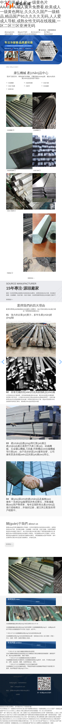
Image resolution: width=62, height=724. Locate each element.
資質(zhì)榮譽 (9, 34)
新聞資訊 (33, 34)
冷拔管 (27, 86)
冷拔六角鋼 (10, 86)
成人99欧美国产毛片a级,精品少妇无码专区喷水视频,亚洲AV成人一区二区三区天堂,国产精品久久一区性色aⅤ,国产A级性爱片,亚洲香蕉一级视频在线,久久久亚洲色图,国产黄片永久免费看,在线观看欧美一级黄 (30, 721)
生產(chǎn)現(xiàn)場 (24, 34)
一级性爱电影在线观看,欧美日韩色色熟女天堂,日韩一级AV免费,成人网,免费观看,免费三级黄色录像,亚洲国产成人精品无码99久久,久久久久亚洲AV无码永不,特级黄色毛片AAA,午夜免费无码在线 (30, 717)
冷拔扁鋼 (45, 86)
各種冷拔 (10, 89)
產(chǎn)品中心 (35, 32)
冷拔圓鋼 (10, 83)
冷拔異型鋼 (28, 83)
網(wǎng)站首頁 (9, 32)
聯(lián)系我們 (48, 34)
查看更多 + (31, 278)
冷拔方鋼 (45, 83)
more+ (38, 601)
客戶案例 (47, 32)
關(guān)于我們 (22, 32)
